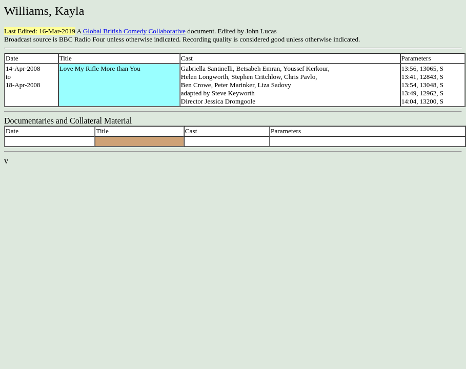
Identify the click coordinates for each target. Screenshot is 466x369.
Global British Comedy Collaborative (134, 31)
